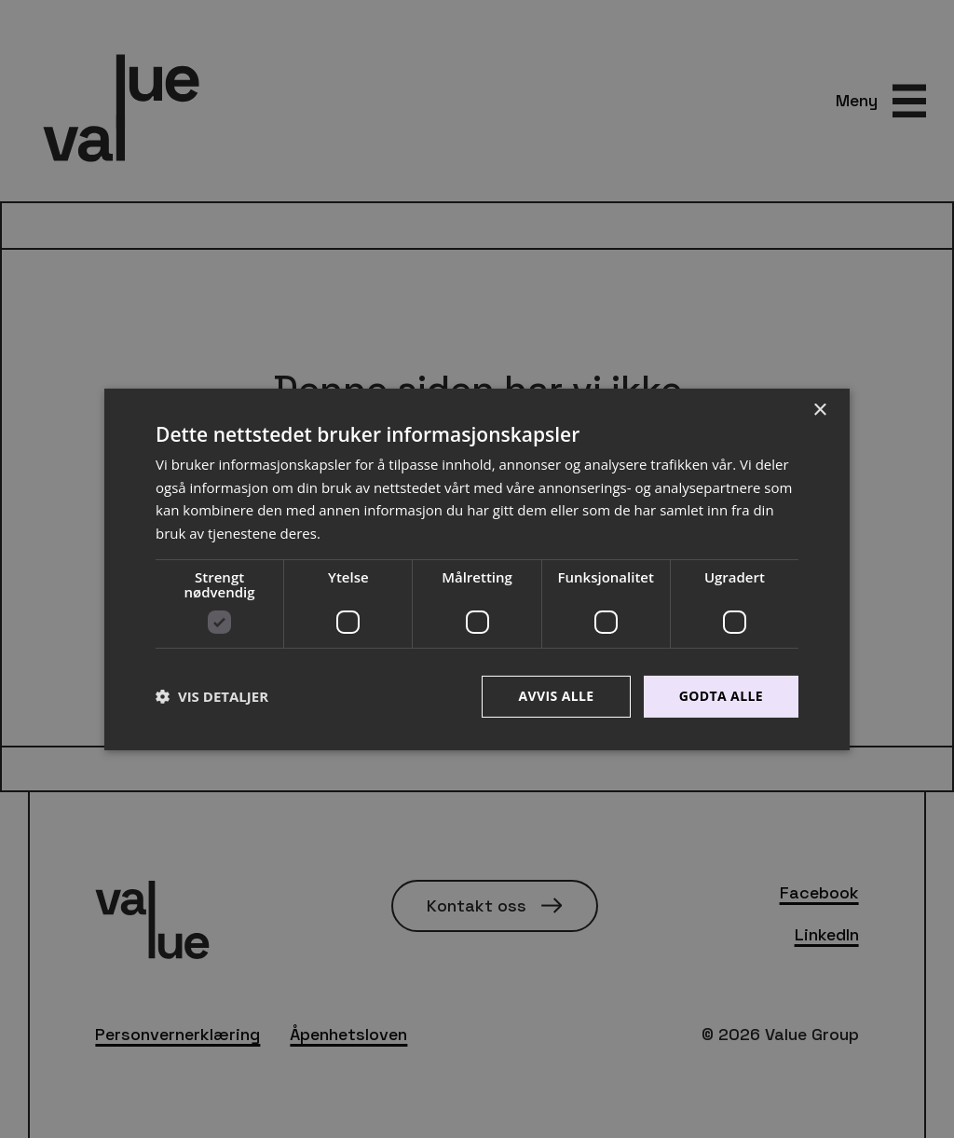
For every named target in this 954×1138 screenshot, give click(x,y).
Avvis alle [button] (555, 696)
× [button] (819, 410)
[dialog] (477, 569)
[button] (212, 696)
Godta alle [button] (721, 696)
